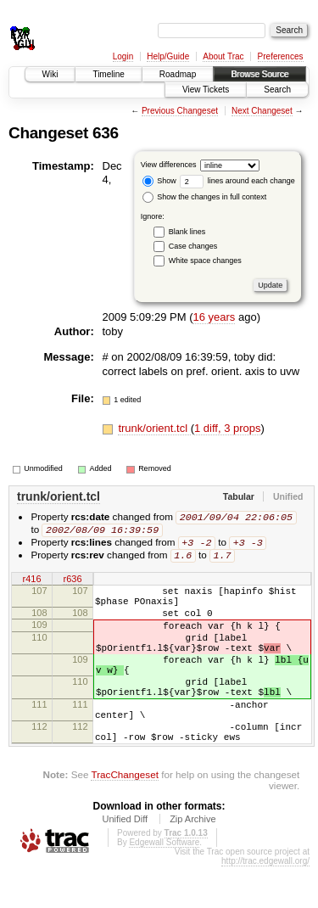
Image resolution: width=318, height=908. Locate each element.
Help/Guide (168, 56)
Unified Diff (125, 860)
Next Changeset (262, 110)
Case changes (193, 246)
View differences (169, 164)
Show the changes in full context (204, 197)
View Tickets (205, 89)
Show (159, 181)
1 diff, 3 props (227, 428)
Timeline (108, 74)
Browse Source (259, 74)
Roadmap (177, 74)
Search (277, 89)
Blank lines (187, 231)
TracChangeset (124, 815)
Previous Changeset (180, 110)
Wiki (50, 74)
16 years (213, 317)
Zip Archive (192, 860)
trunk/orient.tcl (154, 428)
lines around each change (237, 181)
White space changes (205, 260)
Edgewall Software (164, 883)
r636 (72, 583)
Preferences (281, 56)
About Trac (223, 56)
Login (123, 56)
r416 (31, 583)
